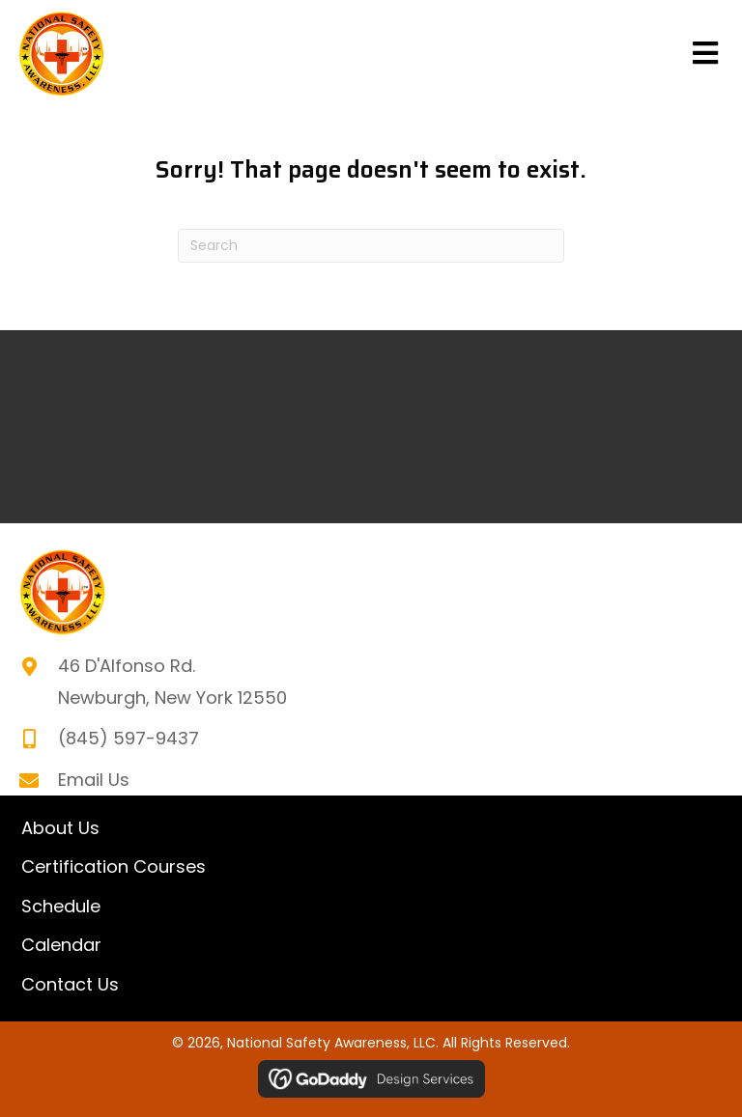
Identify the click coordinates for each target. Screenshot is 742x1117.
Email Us (93, 780)
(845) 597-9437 (128, 738)
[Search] (371, 246)
